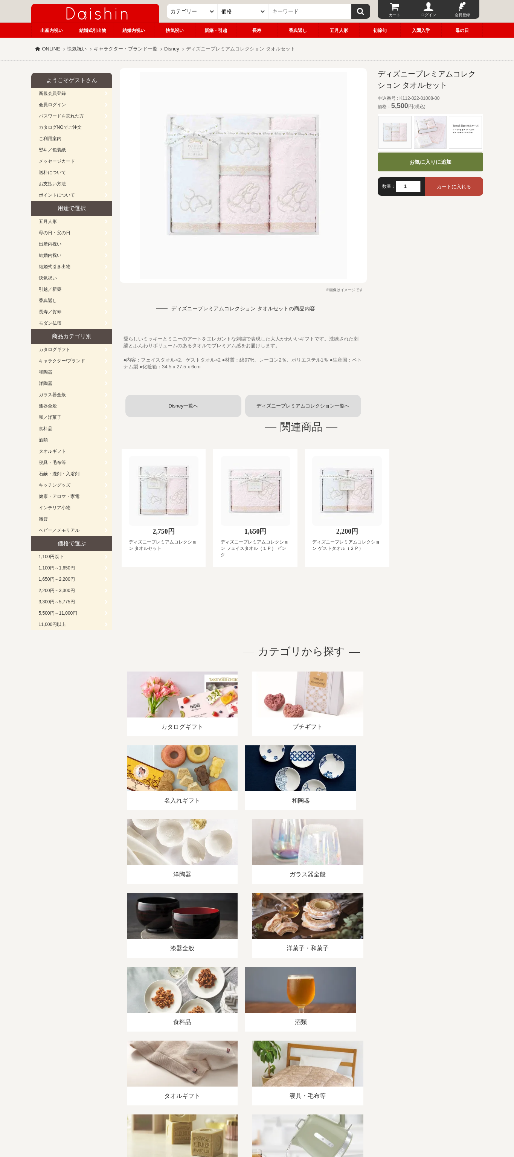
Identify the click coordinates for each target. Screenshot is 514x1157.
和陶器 (45, 372)
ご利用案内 (50, 138)
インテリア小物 (54, 507)
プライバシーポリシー (252, 1070)
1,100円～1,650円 (57, 568)
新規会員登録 (52, 93)
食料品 (45, 428)
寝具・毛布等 (52, 462)
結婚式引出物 (92, 30)
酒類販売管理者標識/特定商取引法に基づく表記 (165, 1070)
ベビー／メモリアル (59, 530)
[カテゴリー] (192, 11)
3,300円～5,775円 (57, 601)
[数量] (408, 186)
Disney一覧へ (183, 406)
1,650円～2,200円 (57, 579)
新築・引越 (215, 30)
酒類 (43, 440)
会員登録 (462, 15)
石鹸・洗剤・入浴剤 (59, 473)
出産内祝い (51, 30)
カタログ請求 (303, 1070)
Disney (171, 49)
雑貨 (43, 519)
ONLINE (51, 49)
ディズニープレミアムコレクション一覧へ (302, 406)
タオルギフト (52, 451)
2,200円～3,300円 (57, 590)
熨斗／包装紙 (52, 150)
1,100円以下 (51, 556)
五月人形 (339, 30)
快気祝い (175, 30)
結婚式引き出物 (54, 266)
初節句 (380, 30)
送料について (52, 172)
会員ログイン (52, 104)
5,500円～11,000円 (58, 613)
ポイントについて (57, 195)
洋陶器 (45, 383)
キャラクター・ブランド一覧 (125, 49)
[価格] (243, 11)
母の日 (462, 30)
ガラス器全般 (52, 394)
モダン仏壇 (50, 323)
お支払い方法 (52, 183)
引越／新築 (50, 289)
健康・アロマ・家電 (59, 496)
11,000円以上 (52, 624)
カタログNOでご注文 (60, 127)
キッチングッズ (54, 485)
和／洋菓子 (50, 417)
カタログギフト (54, 349)
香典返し (298, 30)
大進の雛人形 (257, 1120)
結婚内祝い (133, 30)
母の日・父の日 (54, 232)
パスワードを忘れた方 (61, 116)
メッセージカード (57, 161)
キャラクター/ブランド (62, 360)
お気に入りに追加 (430, 162)
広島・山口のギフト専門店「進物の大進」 (257, 1110)
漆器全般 (48, 406)
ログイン (428, 15)
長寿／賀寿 (50, 311)
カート (394, 15)
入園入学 (421, 30)
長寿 (256, 30)
